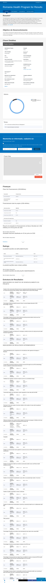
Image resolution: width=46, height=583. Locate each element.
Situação (25, 48)
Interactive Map (38, 176)
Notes (6, 86)
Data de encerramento (27, 79)
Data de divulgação (27, 55)
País (5, 55)
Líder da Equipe (8, 51)
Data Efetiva (25, 59)
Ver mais (10, 24)
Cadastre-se (37, 149)
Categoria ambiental (27, 75)
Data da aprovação (8, 59)
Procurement (14, 11)
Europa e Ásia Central (27, 69)
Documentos (22, 11)
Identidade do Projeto (9, 48)
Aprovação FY (8, 71)
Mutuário (25, 52)
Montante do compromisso (10, 75)
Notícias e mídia (30, 11)
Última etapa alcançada (9, 82)
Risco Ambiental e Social (9, 79)
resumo (6, 11)
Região (24, 67)
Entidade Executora (27, 64)
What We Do (5, 2)
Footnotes (5, 241)
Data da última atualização (28, 82)
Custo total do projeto (9, 64)
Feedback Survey (41, 578)
